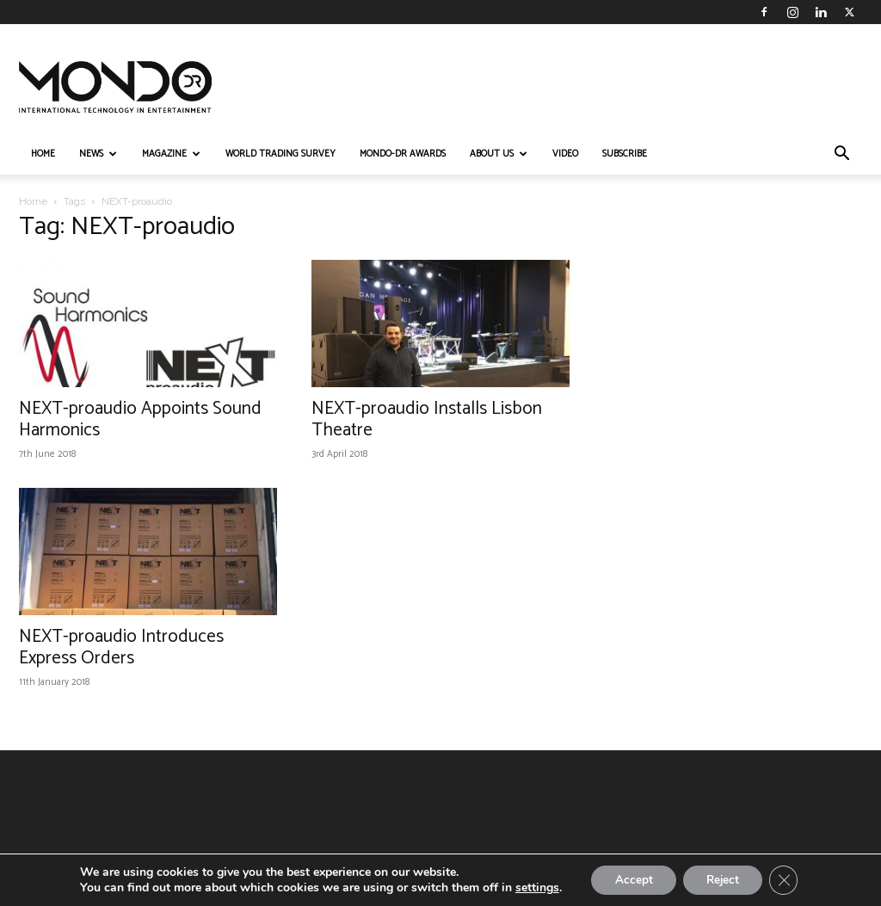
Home (33, 201)
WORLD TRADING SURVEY (280, 154)
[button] (841, 155)
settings (530, 887)
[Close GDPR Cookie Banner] (788, 879)
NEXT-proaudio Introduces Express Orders (121, 647)
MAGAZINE (171, 154)
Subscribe (624, 154)
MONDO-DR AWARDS (403, 154)
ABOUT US (498, 154)
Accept (629, 879)
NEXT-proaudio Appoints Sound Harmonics (140, 419)
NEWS (98, 154)
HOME (43, 154)
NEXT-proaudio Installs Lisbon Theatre (426, 419)
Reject (723, 879)
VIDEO (565, 154)
